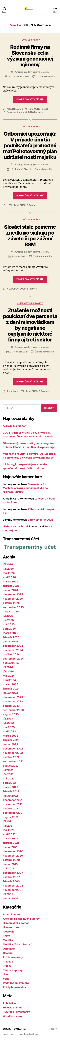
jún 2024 (8, 671)
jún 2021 (8, 825)
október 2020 (11, 859)
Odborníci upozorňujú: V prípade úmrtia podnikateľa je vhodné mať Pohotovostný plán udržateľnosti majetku (30, 145)
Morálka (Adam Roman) (17, 944)
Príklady (8, 961)
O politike (9, 948)
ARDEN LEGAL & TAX (17, 108)
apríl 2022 (9, 782)
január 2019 (10, 864)
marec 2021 (10, 838)
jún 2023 (8, 722)
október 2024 (11, 654)
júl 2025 (8, 615)
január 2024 (10, 692)
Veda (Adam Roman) (16, 982)
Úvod (6, 974)
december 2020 (13, 851)
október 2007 (11, 877)
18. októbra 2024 (19, 169)
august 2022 (11, 765)
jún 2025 (8, 620)
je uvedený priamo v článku (35, 72)
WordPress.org (12, 1016)
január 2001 (10, 898)
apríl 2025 (9, 628)
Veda (6, 978)
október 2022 (11, 757)
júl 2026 (8, 564)
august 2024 (11, 662)
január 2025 (10, 641)
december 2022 (13, 748)
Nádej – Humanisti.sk (16, 526)
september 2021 (13, 812)
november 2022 (13, 752)
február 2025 (11, 637)
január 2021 (10, 847)
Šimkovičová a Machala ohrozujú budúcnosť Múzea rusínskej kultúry (25, 488)
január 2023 (10, 744)
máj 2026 (9, 572)
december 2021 (13, 799)
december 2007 (13, 872)
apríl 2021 (9, 834)
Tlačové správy (30, 40)
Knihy (6, 935)
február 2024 (11, 688)
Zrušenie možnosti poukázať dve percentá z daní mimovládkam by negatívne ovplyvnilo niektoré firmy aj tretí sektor (30, 325)
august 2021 (10, 817)
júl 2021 (8, 821)
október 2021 (11, 808)
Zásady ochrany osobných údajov (20, 1034)
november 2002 (13, 885)
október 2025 (11, 602)
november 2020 (13, 855)
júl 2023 (8, 718)
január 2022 (10, 795)
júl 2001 (8, 894)
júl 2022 (8, 769)
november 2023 (13, 701)
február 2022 (11, 791)
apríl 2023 (9, 731)
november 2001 (13, 889)
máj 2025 (9, 624)
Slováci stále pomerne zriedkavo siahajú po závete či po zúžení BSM (30, 236)
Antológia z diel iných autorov (21, 918)
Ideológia (9, 931)
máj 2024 (9, 675)
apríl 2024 (9, 680)
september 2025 (13, 607)
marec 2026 (10, 581)
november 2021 (12, 804)
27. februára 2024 (19, 351)
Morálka (8, 940)
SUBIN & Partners (34, 112)
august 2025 (11, 611)
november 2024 (13, 650)
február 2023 (11, 739)
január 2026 (10, 590)
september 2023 (13, 710)
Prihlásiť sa (10, 1003)
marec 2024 (10, 684)
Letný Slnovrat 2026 (40, 519)
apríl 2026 (9, 577)
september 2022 (13, 761)
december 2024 (13, 645)
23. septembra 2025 (19, 76)
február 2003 (11, 881)
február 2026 (11, 585)
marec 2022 (10, 787)
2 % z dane (12, 391)
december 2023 (13, 697)
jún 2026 (8, 568)
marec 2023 (10, 735)
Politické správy (13, 957)
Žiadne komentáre (45, 76)
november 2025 (13, 598)
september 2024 (13, 658)
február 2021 (11, 842)
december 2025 (13, 594)
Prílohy (7, 965)
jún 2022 (8, 774)
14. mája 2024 (19, 256)
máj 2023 (9, 727)
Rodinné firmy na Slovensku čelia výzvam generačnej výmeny (30, 56)
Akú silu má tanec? (14, 425)
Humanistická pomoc (30, 303)
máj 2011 (8, 868)
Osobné (7, 952)
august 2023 (11, 714)
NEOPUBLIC (34, 108)
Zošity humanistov (14, 987)
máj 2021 (8, 829)
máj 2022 (9, 778)
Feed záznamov (12, 1007)
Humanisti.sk (19, 1028)
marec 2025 (10, 632)
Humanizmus (11, 927)
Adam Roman (11, 914)
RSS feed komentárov (16, 1011)
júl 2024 (8, 667)
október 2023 (11, 705)
